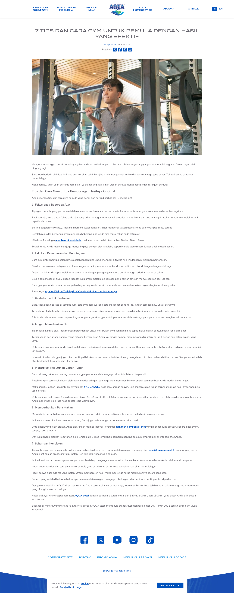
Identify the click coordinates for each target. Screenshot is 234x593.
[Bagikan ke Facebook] (120, 49)
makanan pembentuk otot (130, 427)
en (221, 9)
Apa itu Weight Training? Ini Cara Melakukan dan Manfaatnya (81, 291)
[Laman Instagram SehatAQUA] (133, 540)
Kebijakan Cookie (172, 557)
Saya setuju (170, 585)
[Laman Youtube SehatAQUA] (117, 540)
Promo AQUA (107, 557)
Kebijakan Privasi (137, 557)
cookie (85, 583)
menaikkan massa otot (161, 450)
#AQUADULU (92, 387)
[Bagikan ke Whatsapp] (125, 49)
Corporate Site (60, 557)
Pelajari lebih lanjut (71, 587)
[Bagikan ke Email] (130, 49)
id (215, 9)
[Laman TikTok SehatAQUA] (150, 540)
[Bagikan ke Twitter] (115, 49)
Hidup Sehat (110, 44)
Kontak (85, 557)
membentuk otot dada (68, 240)
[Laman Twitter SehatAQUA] (101, 540)
